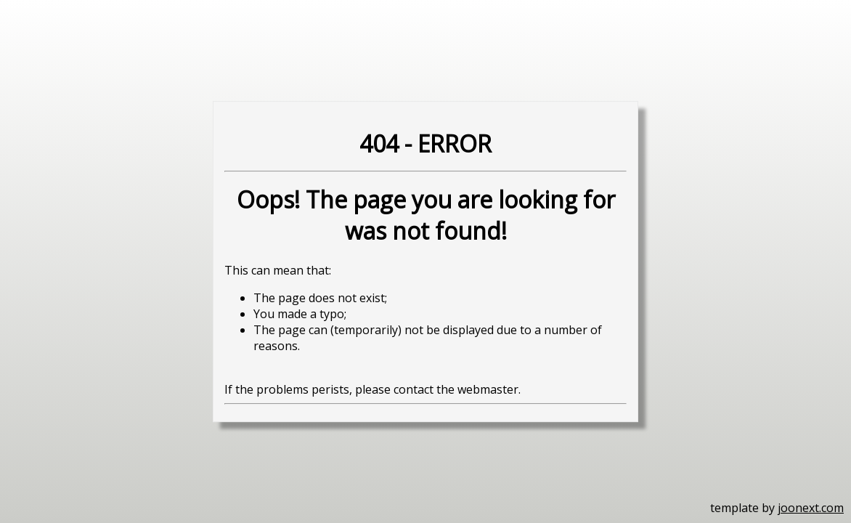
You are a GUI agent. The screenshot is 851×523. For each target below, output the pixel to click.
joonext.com (811, 508)
